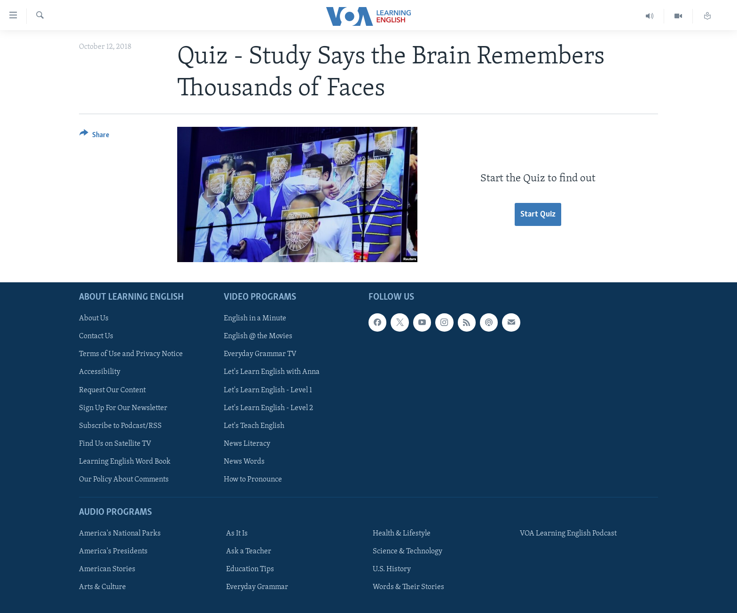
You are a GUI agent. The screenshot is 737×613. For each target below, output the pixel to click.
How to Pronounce (253, 479)
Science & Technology (407, 551)
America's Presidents (113, 551)
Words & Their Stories (408, 587)
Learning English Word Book (125, 461)
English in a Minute (255, 318)
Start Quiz (538, 214)
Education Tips (250, 569)
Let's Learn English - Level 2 (268, 407)
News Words (244, 461)
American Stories (107, 569)
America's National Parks (120, 533)
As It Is (237, 533)
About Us (94, 318)
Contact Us (96, 336)
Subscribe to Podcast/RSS (120, 425)
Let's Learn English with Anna (272, 372)
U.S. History (392, 569)
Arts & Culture (102, 587)
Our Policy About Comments (124, 479)
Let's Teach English (254, 425)
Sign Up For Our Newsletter (123, 407)
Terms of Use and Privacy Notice (131, 354)
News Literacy (247, 443)
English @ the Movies (258, 336)
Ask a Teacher (248, 551)
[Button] (94, 136)
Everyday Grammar (257, 587)
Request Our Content (112, 390)
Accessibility (99, 372)
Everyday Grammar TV (260, 354)
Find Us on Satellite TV (115, 443)
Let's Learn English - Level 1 (268, 390)
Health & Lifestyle (402, 533)
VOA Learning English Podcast (568, 533)
